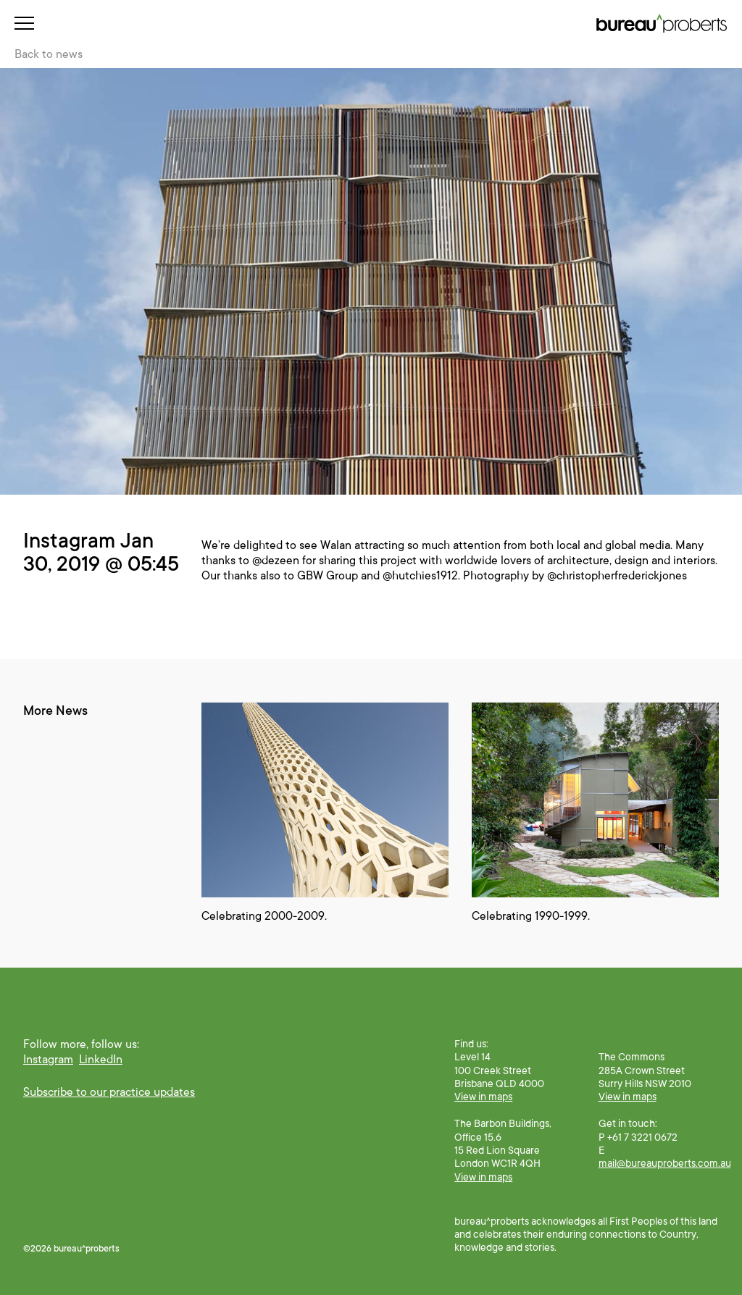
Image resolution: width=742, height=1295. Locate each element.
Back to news (48, 54)
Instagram (48, 1059)
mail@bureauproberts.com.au (665, 1163)
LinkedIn (100, 1059)
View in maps (483, 1096)
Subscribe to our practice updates (109, 1092)
